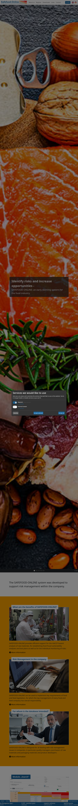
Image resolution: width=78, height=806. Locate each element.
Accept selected (38, 413)
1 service (21, 404)
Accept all (61, 413)
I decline (15, 413)
